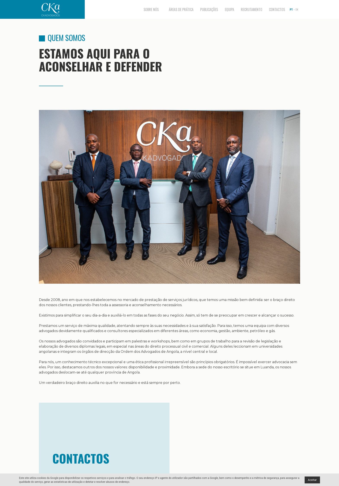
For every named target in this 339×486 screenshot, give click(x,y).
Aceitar (312, 479)
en (297, 9)
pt (291, 9)
